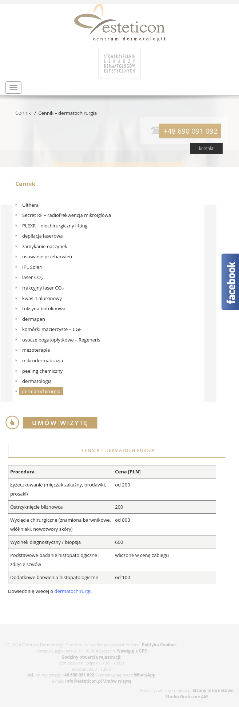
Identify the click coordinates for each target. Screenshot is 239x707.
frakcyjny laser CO (43, 287)
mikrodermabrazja (42, 360)
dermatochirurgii (73, 591)
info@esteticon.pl (83, 681)
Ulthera (30, 205)
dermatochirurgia (41, 391)
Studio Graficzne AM (187, 696)
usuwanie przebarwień (47, 256)
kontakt (206, 148)
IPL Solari (32, 267)
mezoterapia (36, 350)
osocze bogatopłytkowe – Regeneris (61, 339)
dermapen (33, 319)
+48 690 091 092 (78, 675)
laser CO (32, 277)
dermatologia (37, 381)
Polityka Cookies (159, 644)
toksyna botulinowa (43, 308)
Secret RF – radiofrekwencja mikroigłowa (66, 215)
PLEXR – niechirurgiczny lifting (55, 225)
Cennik (23, 112)
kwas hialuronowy (42, 298)
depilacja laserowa (42, 236)
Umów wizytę (117, 681)
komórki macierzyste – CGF (51, 329)
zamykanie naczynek (44, 246)
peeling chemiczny (42, 371)
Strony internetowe (213, 690)
